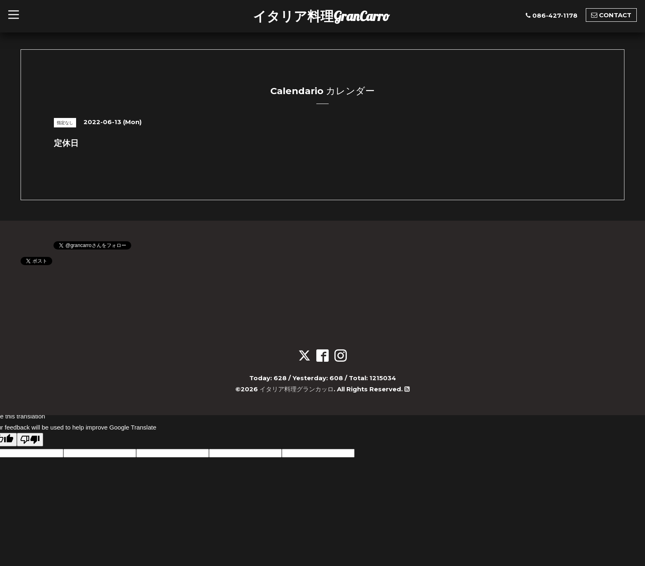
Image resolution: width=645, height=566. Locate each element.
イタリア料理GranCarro (321, 16)
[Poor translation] (30, 439)
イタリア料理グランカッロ (297, 389)
